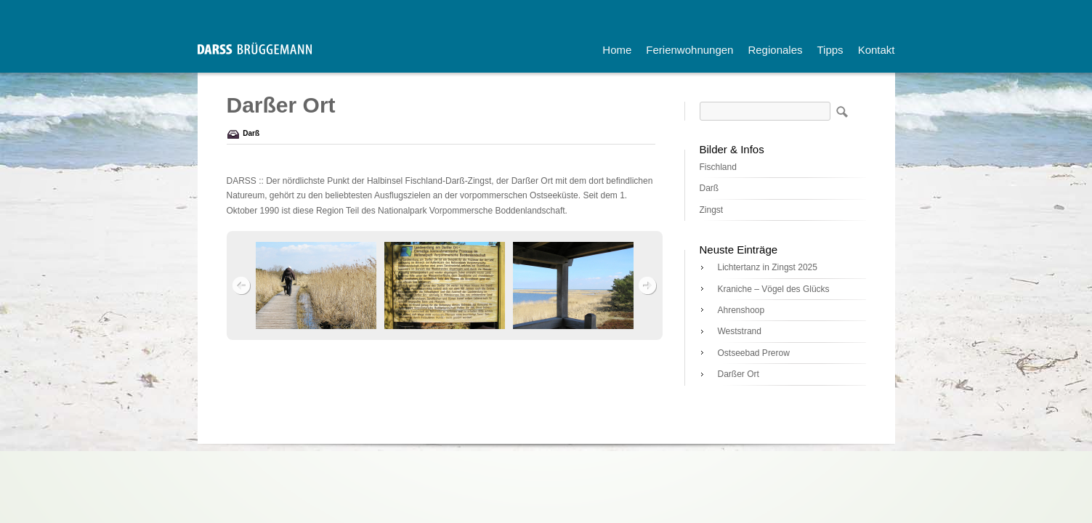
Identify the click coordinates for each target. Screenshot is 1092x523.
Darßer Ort (738, 374)
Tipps (830, 50)
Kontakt (876, 50)
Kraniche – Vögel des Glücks (774, 289)
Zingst (712, 210)
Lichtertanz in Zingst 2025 (767, 267)
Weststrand (739, 331)
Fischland (718, 167)
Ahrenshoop (741, 310)
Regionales (775, 50)
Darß (251, 133)
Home (616, 50)
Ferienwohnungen (689, 50)
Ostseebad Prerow (754, 353)
